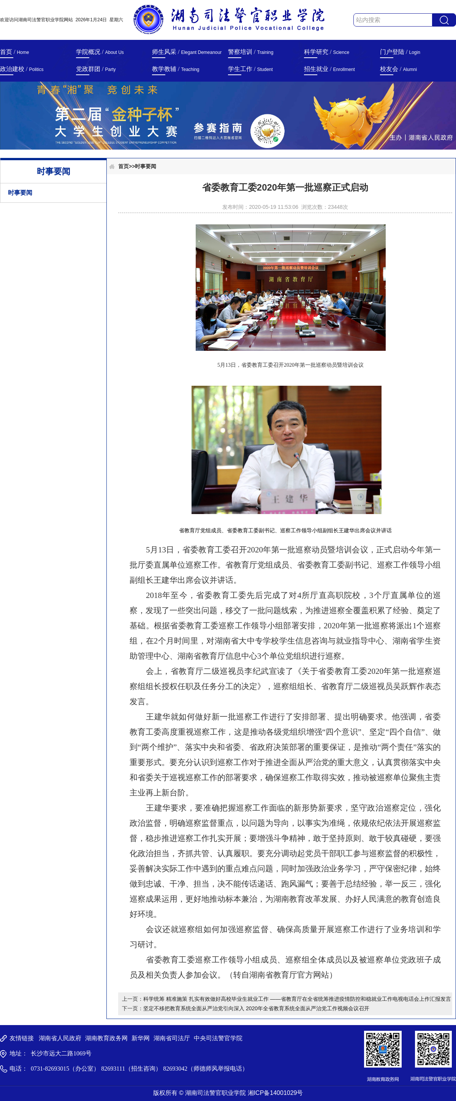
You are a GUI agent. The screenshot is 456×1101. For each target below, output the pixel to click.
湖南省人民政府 (60, 1038)
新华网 (140, 1038)
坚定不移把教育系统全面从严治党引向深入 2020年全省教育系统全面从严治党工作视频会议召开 (256, 1008)
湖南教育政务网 (106, 1038)
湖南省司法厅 (172, 1038)
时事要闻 (20, 192)
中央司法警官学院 (218, 1038)
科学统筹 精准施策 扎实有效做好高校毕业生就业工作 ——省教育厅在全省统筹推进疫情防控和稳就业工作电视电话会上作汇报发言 (297, 999)
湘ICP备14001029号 (275, 1093)
